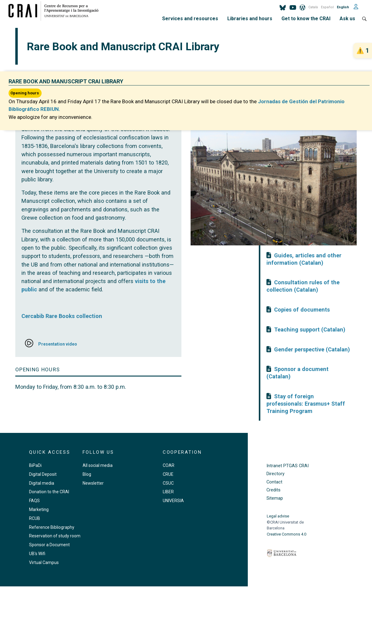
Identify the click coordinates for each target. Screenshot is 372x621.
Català (313, 7)
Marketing (39, 509)
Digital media (41, 483)
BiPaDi (35, 465)
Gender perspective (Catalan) (312, 349)
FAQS (34, 500)
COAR (168, 465)
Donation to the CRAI (49, 491)
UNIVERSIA (173, 500)
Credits (273, 490)
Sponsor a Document (49, 544)
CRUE (168, 474)
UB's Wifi (37, 553)
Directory (275, 473)
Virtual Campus (44, 562)
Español (327, 7)
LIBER (168, 491)
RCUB (34, 518)
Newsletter (93, 483)
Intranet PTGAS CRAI (287, 465)
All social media (98, 465)
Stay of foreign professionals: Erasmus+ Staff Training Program (305, 403)
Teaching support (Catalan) (309, 329)
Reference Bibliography (51, 527)
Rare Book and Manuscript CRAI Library (66, 81)
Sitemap (274, 498)
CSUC (168, 483)
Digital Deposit (43, 474)
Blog (87, 474)
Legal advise (278, 516)
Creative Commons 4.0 (286, 534)
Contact (274, 482)
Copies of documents (302, 309)
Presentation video (57, 344)
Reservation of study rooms (56, 535)
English (343, 7)
